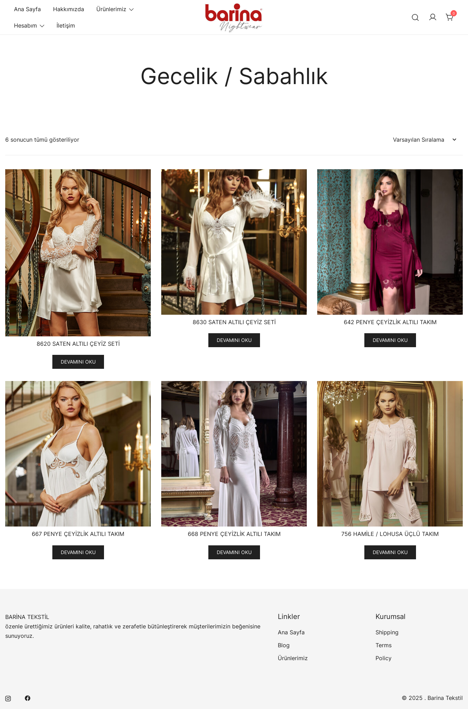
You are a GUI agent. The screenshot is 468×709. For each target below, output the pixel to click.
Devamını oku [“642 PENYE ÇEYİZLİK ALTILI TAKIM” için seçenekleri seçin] (390, 340)
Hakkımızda (68, 9)
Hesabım (25, 25)
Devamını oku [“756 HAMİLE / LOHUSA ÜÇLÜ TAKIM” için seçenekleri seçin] (390, 552)
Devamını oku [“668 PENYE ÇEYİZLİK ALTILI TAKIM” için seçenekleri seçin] (234, 552)
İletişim (66, 25)
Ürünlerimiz (111, 9)
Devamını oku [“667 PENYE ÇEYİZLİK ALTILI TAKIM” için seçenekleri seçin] (78, 552)
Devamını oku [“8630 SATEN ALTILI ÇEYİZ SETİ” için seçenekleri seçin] (234, 340)
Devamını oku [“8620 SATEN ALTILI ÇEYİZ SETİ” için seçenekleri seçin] (78, 362)
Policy (384, 658)
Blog (284, 645)
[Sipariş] (424, 140)
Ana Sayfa (27, 9)
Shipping (387, 632)
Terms (384, 645)
